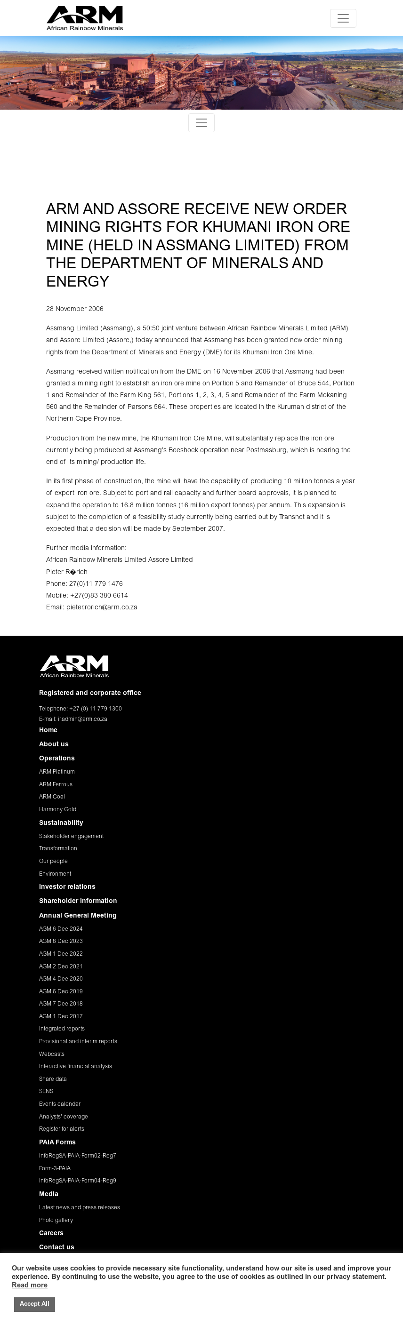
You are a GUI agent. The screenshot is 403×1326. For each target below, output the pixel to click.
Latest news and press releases (79, 1208)
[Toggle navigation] (343, 18)
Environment (55, 874)
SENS (46, 1091)
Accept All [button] (34, 1305)
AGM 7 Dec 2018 (61, 1004)
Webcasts (51, 1054)
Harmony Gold (57, 810)
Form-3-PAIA (55, 1169)
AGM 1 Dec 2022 (61, 954)
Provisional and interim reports (78, 1042)
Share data (53, 1079)
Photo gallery (56, 1220)
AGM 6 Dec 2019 (61, 992)
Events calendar (60, 1104)
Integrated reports (62, 1029)
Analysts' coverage (63, 1117)
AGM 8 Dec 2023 (61, 941)
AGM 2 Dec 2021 (61, 967)
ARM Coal (52, 797)
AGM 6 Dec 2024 (61, 929)
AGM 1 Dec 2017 (61, 1017)
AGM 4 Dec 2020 (61, 979)
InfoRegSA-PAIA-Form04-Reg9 (77, 1181)
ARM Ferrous (56, 785)
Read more (30, 1285)
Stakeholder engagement (71, 836)
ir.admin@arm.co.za (82, 719)
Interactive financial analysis (75, 1067)
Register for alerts (61, 1129)
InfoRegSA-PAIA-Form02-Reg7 (77, 1156)
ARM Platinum (57, 772)
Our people (53, 861)
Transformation (58, 849)
